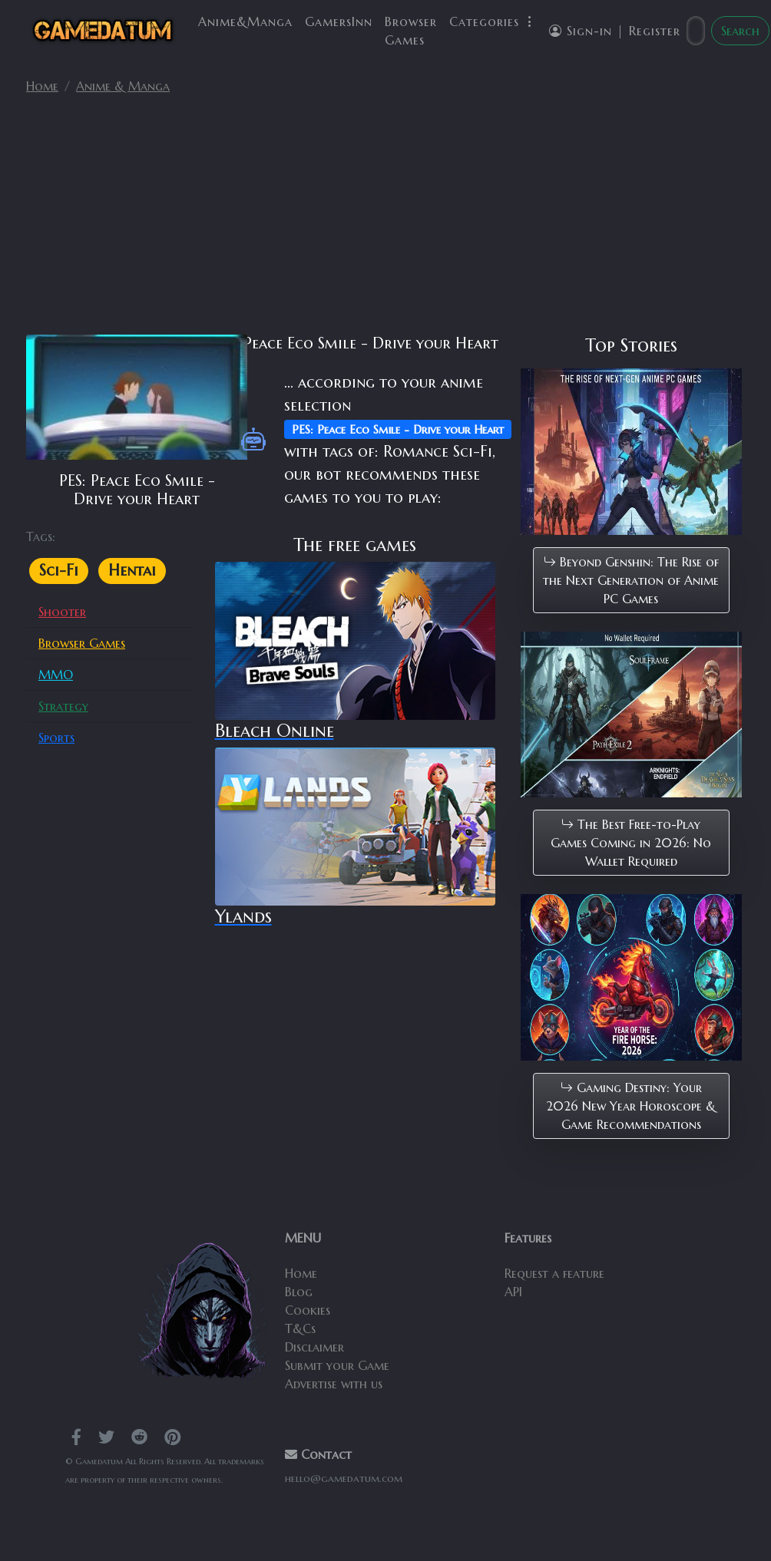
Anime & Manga (123, 86)
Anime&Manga (245, 21)
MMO (55, 674)
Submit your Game (337, 1365)
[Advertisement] (385, 221)
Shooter (62, 611)
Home (42, 86)
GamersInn (338, 21)
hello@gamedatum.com (343, 1478)
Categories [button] (493, 21)
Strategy (63, 706)
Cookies (307, 1310)
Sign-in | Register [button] (614, 30)
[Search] (696, 30)
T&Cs (300, 1328)
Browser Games (411, 31)
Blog (299, 1291)
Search (740, 30)
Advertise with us (333, 1383)
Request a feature (554, 1273)
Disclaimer (314, 1347)
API (513, 1291)
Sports (56, 737)
